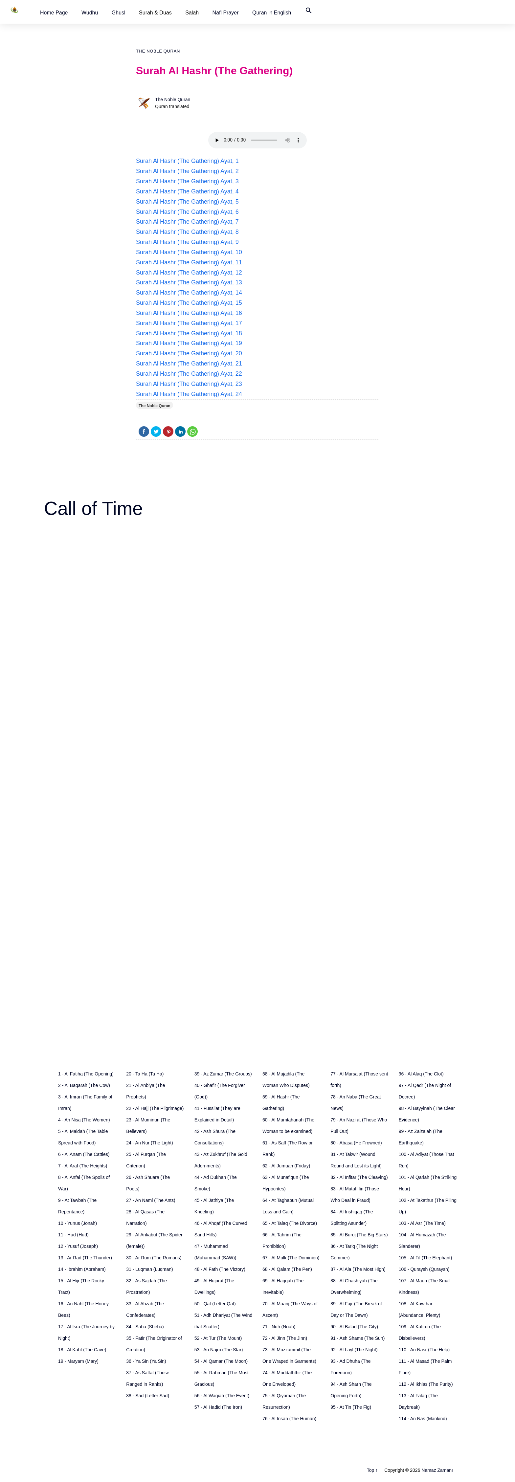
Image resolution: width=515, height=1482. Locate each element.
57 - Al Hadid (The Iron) (218, 1407)
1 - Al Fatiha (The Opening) (86, 1073)
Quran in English (271, 12)
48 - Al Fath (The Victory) (219, 1269)
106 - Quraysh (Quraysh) (424, 1269)
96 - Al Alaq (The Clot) (421, 1073)
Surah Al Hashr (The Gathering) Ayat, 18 (189, 333)
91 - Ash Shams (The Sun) (357, 1338)
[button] (54, 12)
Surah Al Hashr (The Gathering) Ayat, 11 (189, 262)
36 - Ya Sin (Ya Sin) (146, 1361)
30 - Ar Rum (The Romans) (153, 1257)
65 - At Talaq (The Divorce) (289, 1223)
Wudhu (89, 12)
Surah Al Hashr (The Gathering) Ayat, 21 (189, 363)
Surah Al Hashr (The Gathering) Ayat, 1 (187, 161)
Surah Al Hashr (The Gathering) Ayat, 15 (189, 302)
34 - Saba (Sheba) (145, 1326)
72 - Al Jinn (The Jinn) (284, 1338)
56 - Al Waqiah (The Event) (222, 1395)
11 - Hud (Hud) (73, 1234)
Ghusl (118, 12)
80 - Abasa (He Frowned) (356, 1142)
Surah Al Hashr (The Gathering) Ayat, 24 (189, 394)
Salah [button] (192, 12)
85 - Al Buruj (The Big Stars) (359, 1234)
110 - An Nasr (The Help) (424, 1349)
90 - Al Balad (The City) (354, 1326)
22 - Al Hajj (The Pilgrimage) (155, 1108)
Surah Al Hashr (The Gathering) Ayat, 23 (189, 384)
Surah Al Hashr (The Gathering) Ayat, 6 (187, 212)
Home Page (54, 12)
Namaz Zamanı (437, 1470)
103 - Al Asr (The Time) (422, 1223)
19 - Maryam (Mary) (78, 1361)
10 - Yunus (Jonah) (77, 1223)
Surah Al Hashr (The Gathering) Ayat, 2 (187, 171)
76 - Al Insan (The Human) (289, 1418)
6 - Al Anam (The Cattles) (83, 1154)
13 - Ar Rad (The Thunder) (85, 1257)
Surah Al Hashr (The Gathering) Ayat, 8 (187, 232)
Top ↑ (372, 1470)
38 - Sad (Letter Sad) (147, 1395)
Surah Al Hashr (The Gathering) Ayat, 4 (187, 191)
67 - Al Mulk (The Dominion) (291, 1257)
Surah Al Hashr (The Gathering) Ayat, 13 (189, 282)
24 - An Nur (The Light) (149, 1142)
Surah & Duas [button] (155, 12)
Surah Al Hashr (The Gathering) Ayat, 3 (187, 181)
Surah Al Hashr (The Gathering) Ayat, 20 (189, 353)
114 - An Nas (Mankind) (423, 1418)
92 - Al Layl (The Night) (353, 1349)
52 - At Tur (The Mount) (218, 1338)
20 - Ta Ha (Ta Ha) (145, 1073)
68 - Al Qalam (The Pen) (287, 1269)
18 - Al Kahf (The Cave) (82, 1349)
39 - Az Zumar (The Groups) (223, 1073)
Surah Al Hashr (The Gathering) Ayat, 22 (189, 373)
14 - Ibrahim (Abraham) (82, 1269)
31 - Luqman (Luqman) (149, 1269)
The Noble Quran (158, 51)
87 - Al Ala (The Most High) (357, 1269)
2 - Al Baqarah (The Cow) (84, 1085)
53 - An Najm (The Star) (218, 1349)
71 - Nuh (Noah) (278, 1326)
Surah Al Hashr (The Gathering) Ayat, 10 (189, 252)
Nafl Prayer (226, 12)
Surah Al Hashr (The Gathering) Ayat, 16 (189, 313)
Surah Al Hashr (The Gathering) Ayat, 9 (187, 242)
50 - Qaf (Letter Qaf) (215, 1303)
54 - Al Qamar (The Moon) (221, 1361)
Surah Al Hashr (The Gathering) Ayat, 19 (189, 343)
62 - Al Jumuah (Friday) (286, 1165)
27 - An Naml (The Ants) (150, 1200)
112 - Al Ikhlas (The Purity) (426, 1384)
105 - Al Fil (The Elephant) (425, 1257)
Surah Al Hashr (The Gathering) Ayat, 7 (187, 221)
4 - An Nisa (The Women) (84, 1119)
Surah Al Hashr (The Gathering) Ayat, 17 (189, 323)
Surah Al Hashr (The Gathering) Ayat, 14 (189, 292)
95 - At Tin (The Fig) (350, 1407)
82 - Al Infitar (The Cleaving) (359, 1177)
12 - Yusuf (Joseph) (78, 1246)
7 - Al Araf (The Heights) (82, 1165)
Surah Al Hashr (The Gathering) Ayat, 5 (187, 201)
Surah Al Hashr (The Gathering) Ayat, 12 (189, 272)
